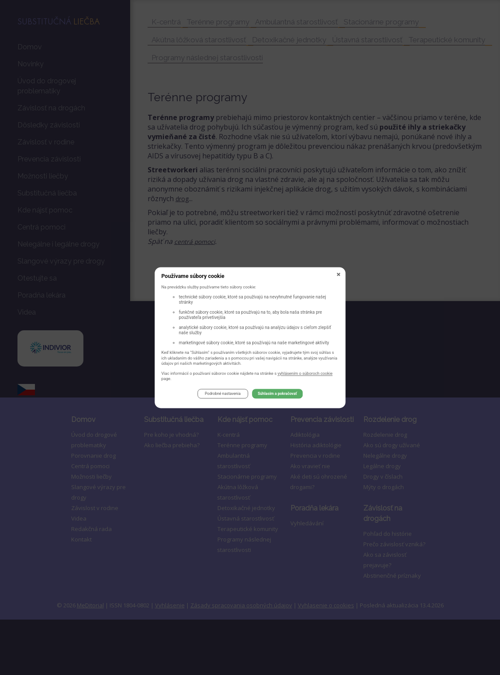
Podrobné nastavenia (223, 395)
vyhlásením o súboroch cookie (305, 374)
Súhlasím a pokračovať (277, 395)
